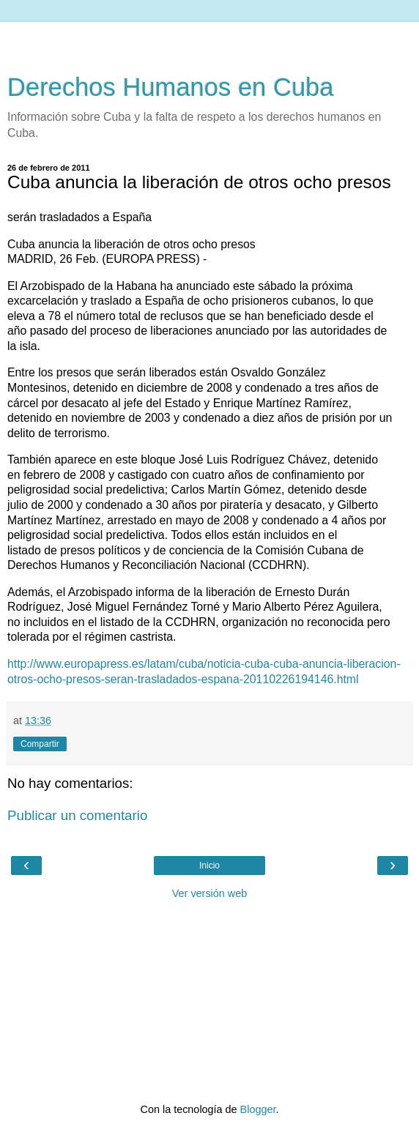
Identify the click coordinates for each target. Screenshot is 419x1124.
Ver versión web (209, 893)
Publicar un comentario (77, 815)
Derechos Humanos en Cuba (170, 87)
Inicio (209, 865)
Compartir (40, 744)
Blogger (258, 1109)
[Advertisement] (209, 40)
